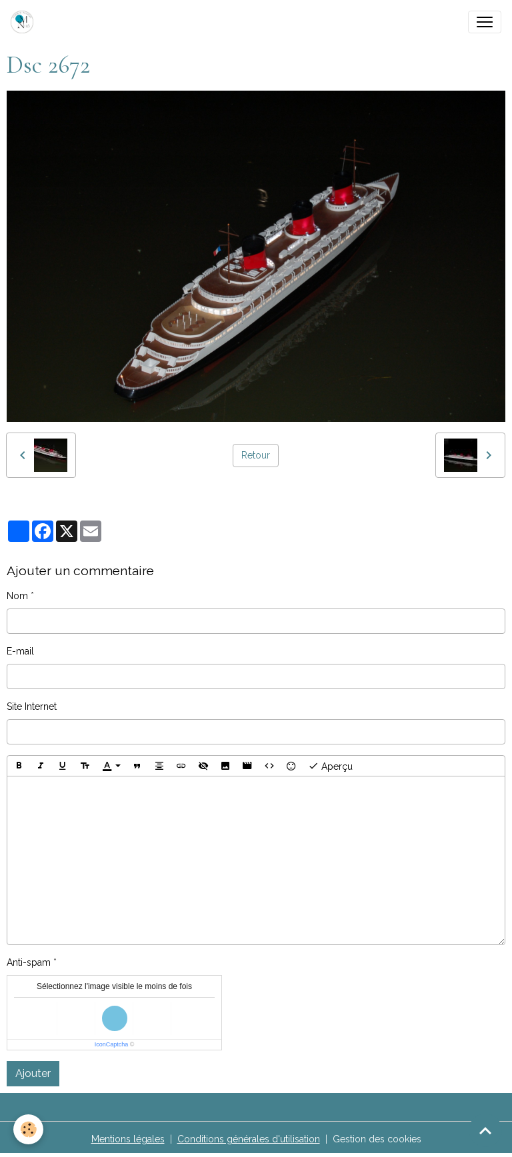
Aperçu (330, 765)
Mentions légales (128, 1139)
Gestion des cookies (377, 1139)
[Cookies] (28, 1129)
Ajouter (33, 1073)
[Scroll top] (485, 1130)
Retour (255, 455)
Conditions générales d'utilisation (248, 1139)
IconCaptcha (112, 1044)
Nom (17, 595)
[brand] (25, 22)
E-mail (20, 651)
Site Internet (32, 706)
